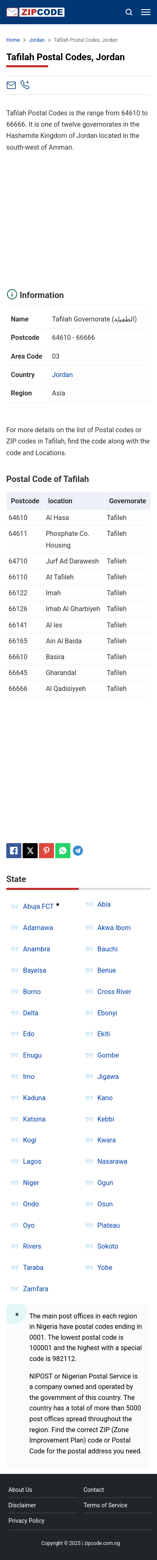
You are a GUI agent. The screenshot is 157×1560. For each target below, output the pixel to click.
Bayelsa (34, 970)
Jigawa (108, 1077)
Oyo (29, 1225)
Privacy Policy (26, 1520)
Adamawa (38, 928)
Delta (31, 1013)
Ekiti (104, 1034)
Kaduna (34, 1098)
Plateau (109, 1225)
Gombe (108, 1055)
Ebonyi (108, 1013)
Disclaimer (22, 1505)
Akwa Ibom (114, 928)
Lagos (32, 1161)
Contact (93, 1489)
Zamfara (35, 1289)
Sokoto (108, 1246)
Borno (32, 992)
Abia (104, 904)
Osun (105, 1204)
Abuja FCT (38, 907)
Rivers (32, 1246)
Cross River (114, 992)
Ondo (31, 1204)
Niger (31, 1183)
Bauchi (108, 949)
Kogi (29, 1140)
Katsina (34, 1119)
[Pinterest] (46, 850)
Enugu (32, 1055)
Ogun (105, 1183)
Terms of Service (105, 1505)
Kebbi (106, 1119)
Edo (28, 1034)
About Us (20, 1489)
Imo (29, 1077)
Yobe (105, 1268)
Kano (105, 1098)
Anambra (36, 949)
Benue (107, 970)
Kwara (107, 1140)
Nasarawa (113, 1161)
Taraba (33, 1268)
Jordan (62, 375)
